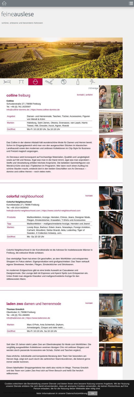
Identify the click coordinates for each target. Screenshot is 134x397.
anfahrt (89, 95)
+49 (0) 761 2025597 (20, 106)
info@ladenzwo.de (15, 318)
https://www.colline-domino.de (45, 109)
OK (92, 393)
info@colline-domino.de (18, 109)
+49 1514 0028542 (19, 207)
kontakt (80, 95)
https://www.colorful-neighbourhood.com (61, 210)
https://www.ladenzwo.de (38, 318)
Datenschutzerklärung (76, 393)
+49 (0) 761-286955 (19, 315)
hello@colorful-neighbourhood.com (23, 210)
